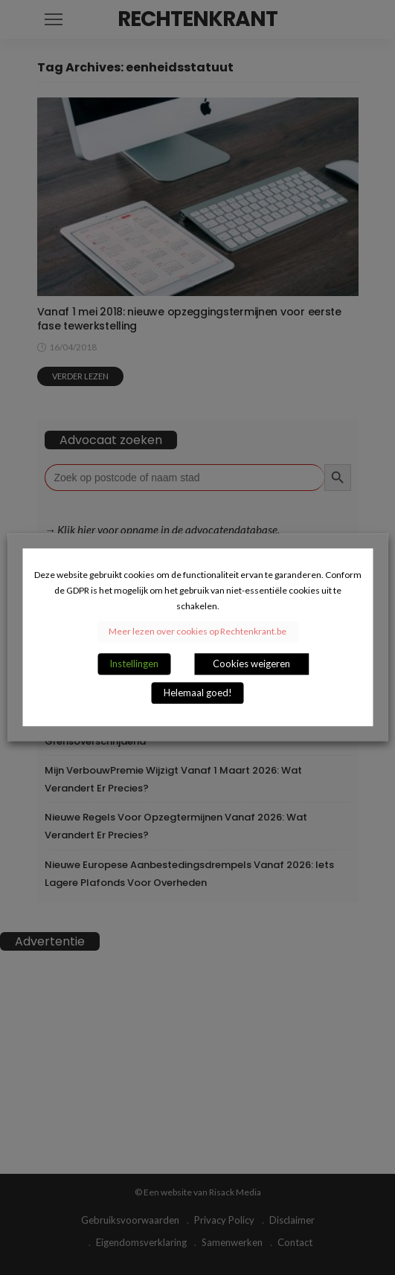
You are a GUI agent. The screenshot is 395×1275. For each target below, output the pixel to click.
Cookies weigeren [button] (251, 664)
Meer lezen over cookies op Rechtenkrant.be (197, 632)
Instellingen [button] (133, 664)
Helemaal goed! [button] (198, 693)
